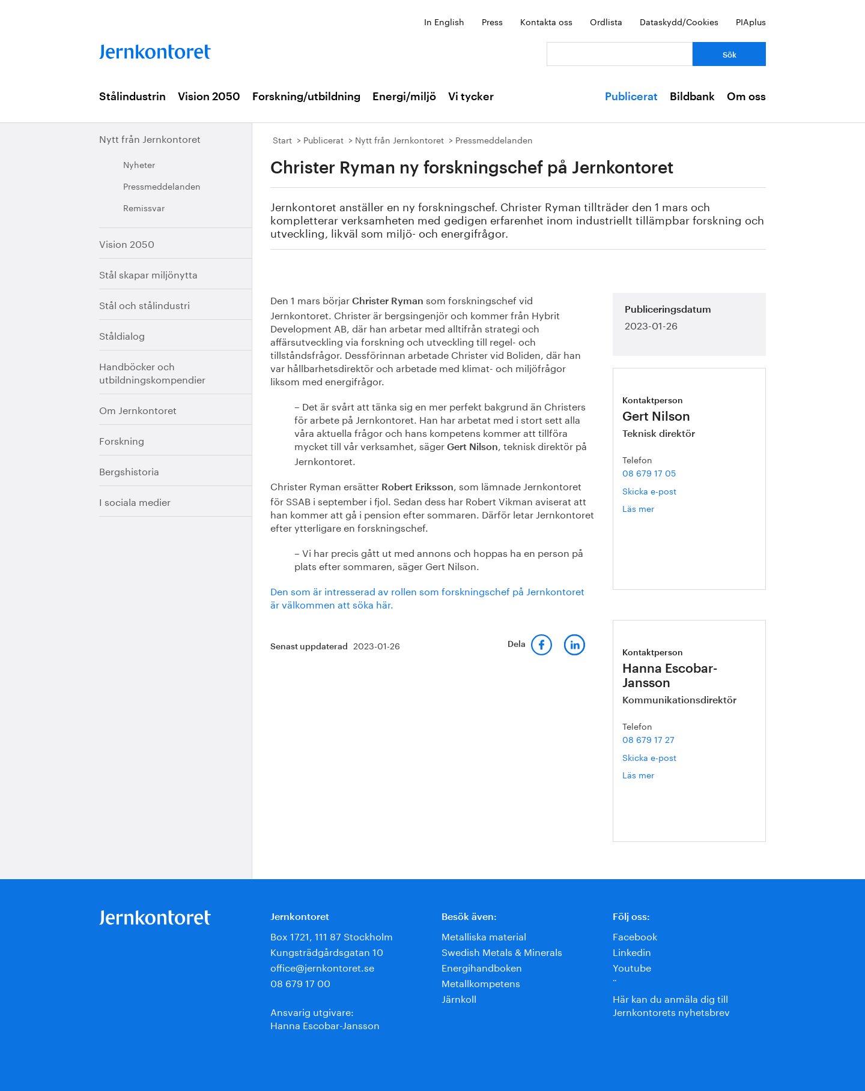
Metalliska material (484, 935)
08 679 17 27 (648, 738)
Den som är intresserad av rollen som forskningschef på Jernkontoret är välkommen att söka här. (427, 597)
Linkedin (632, 950)
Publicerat (631, 96)
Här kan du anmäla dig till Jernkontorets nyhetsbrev (671, 1004)
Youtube (632, 966)
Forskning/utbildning (306, 96)
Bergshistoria (129, 470)
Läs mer (651, 508)
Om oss (746, 96)
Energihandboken (482, 966)
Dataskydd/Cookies (679, 21)
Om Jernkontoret (138, 408)
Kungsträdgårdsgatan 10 (326, 950)
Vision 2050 (209, 96)
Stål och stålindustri (144, 303)
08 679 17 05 (649, 472)
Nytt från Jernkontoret (150, 137)
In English (444, 21)
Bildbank (692, 96)
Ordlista (606, 21)
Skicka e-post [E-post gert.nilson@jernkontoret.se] (649, 490)
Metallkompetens (481, 982)
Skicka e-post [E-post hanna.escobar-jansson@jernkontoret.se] (649, 756)
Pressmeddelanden (162, 185)
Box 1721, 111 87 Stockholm (331, 935)
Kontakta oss (546, 21)
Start (282, 139)
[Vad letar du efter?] (620, 54)
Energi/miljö (404, 96)
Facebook (635, 935)
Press (492, 21)
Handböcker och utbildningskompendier (152, 372)
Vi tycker (471, 96)
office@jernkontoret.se (322, 966)
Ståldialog (122, 334)
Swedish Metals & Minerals (502, 950)
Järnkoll (459, 997)
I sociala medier (135, 500)
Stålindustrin (132, 96)
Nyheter (139, 163)
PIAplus (751, 21)
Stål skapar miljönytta (148, 273)
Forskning (121, 439)
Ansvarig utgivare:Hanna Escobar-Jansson (325, 1017)
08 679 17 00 (300, 982)
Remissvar (144, 207)
